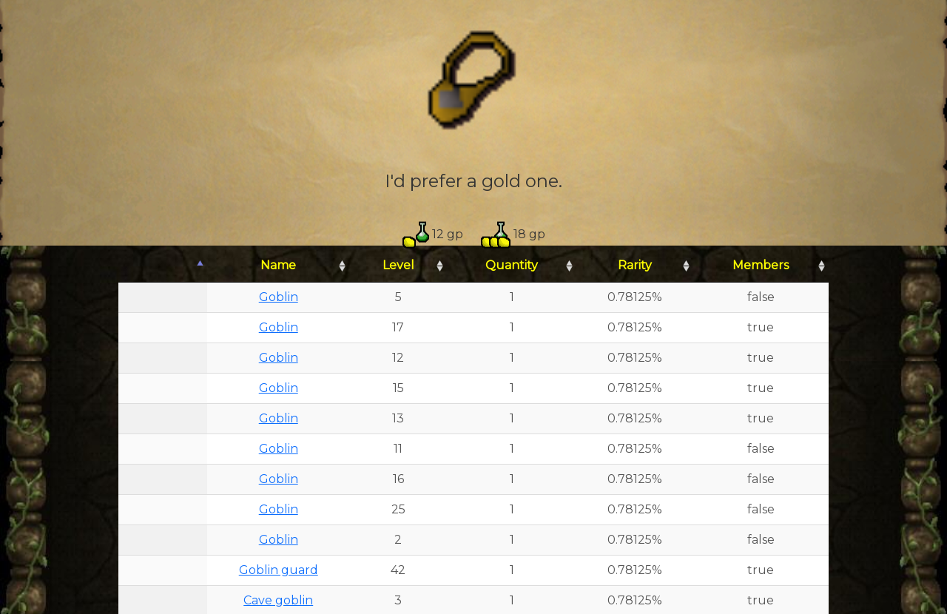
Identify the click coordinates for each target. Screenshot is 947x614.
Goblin (278, 297)
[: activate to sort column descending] (162, 266)
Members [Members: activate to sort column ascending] (760, 265)
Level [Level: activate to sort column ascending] (398, 265)
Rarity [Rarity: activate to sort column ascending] (635, 265)
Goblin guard (278, 570)
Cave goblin (278, 600)
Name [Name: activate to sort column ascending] (278, 265)
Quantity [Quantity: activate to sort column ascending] (511, 265)
